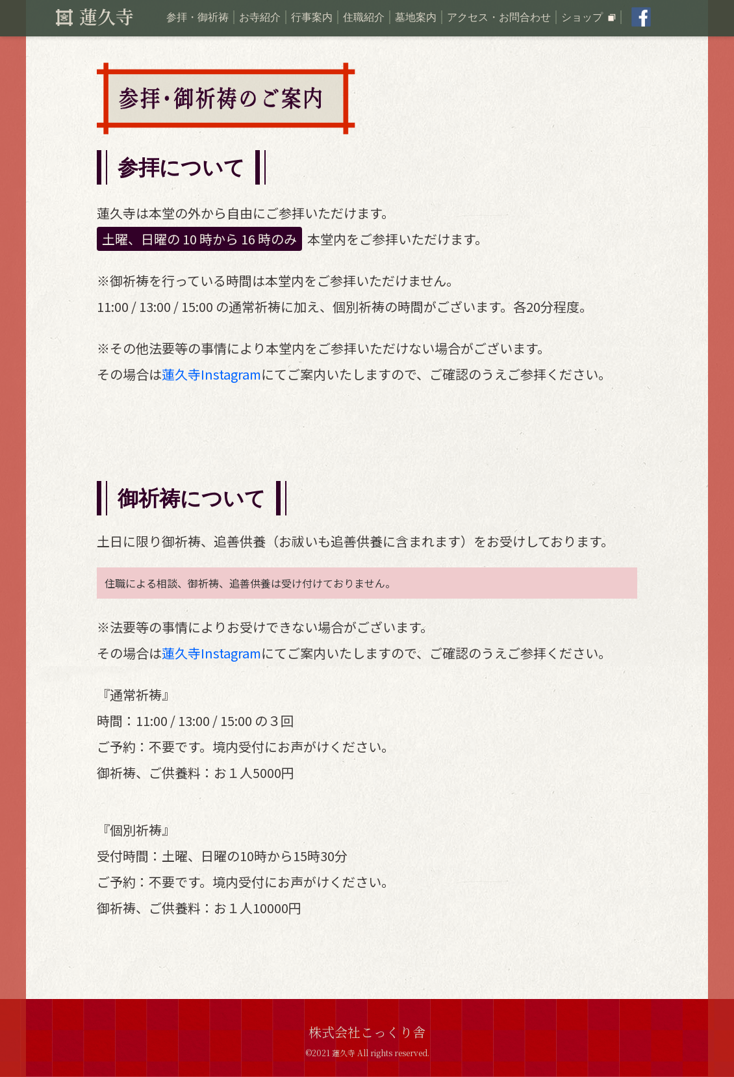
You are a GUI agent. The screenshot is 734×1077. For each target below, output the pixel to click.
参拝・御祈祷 (197, 17)
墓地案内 (416, 17)
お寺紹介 (260, 17)
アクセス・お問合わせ (499, 17)
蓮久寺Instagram (211, 374)
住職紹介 (364, 17)
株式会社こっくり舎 (367, 1031)
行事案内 (312, 17)
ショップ (588, 17)
